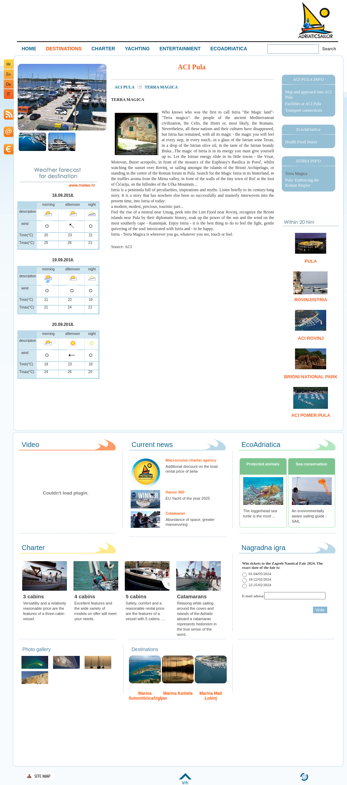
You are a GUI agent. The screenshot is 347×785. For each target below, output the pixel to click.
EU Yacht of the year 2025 (188, 498)
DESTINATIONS (64, 48)
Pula (311, 261)
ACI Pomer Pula (310, 415)
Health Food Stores (301, 142)
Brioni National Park (311, 376)
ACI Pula (125, 87)
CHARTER (103, 48)
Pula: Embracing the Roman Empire (302, 183)
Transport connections (303, 110)
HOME (29, 48)
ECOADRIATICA (228, 48)
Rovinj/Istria (310, 299)
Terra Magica (296, 173)
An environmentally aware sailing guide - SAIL (309, 516)
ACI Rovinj (310, 338)
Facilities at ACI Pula (303, 103)
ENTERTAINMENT (180, 48)
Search (329, 49)
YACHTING (137, 48)
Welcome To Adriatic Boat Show (315, 20)
